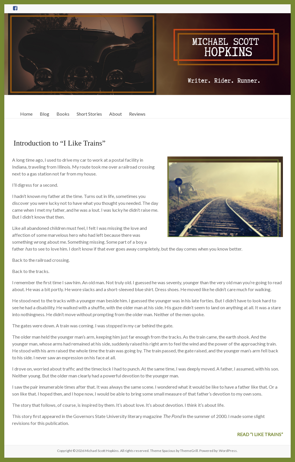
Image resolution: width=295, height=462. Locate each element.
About (115, 114)
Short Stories (89, 114)
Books (62, 114)
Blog (44, 114)
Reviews (137, 114)
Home (26, 114)
